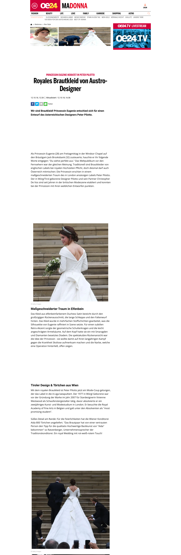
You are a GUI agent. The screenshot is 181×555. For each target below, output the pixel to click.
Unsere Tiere (138, 17)
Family (86, 13)
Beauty (49, 13)
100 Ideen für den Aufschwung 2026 (58, 20)
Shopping (116, 13)
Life (61, 13)
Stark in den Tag (93, 17)
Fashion (34, 13)
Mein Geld (105, 17)
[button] (34, 6)
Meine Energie (80, 17)
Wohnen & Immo (67, 17)
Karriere (101, 13)
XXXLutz (128, 17)
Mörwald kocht (117, 17)
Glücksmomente (52, 17)
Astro (131, 13)
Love (73, 13)
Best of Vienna (80, 20)
